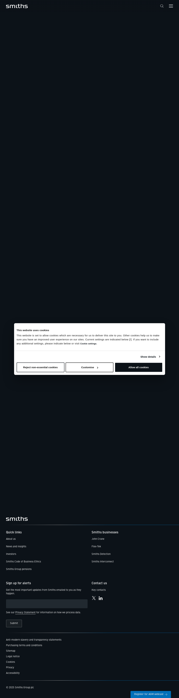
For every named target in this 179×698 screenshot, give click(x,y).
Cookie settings (88, 344)
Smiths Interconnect (103, 562)
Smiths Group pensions (19, 569)
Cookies (10, 662)
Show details (148, 356)
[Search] (162, 6)
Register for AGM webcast (150, 694)
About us (11, 539)
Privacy (10, 667)
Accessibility (13, 673)
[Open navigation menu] (171, 6)
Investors (11, 554)
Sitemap (10, 651)
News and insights (16, 546)
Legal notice (13, 656)
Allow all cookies (139, 367)
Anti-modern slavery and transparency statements (33, 640)
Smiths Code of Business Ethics (23, 562)
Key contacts (99, 590)
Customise (89, 367)
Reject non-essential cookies (40, 367)
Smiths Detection (101, 554)
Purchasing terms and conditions (24, 645)
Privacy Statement (25, 612)
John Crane (98, 539)
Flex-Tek (96, 546)
